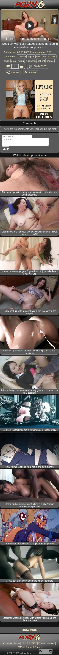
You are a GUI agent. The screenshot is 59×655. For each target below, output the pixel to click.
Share (15, 72)
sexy (13, 61)
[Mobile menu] (2, 4)
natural (41, 61)
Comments (40, 66)
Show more (29, 630)
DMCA (20, 647)
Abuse (33, 72)
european (31, 61)
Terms (17, 643)
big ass (52, 56)
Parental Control (34, 647)
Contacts (7, 643)
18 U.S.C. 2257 (29, 643)
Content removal (46, 643)
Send (6, 149)
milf (38, 56)
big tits (31, 56)
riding (21, 61)
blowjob (22, 56)
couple (50, 61)
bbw (44, 56)
